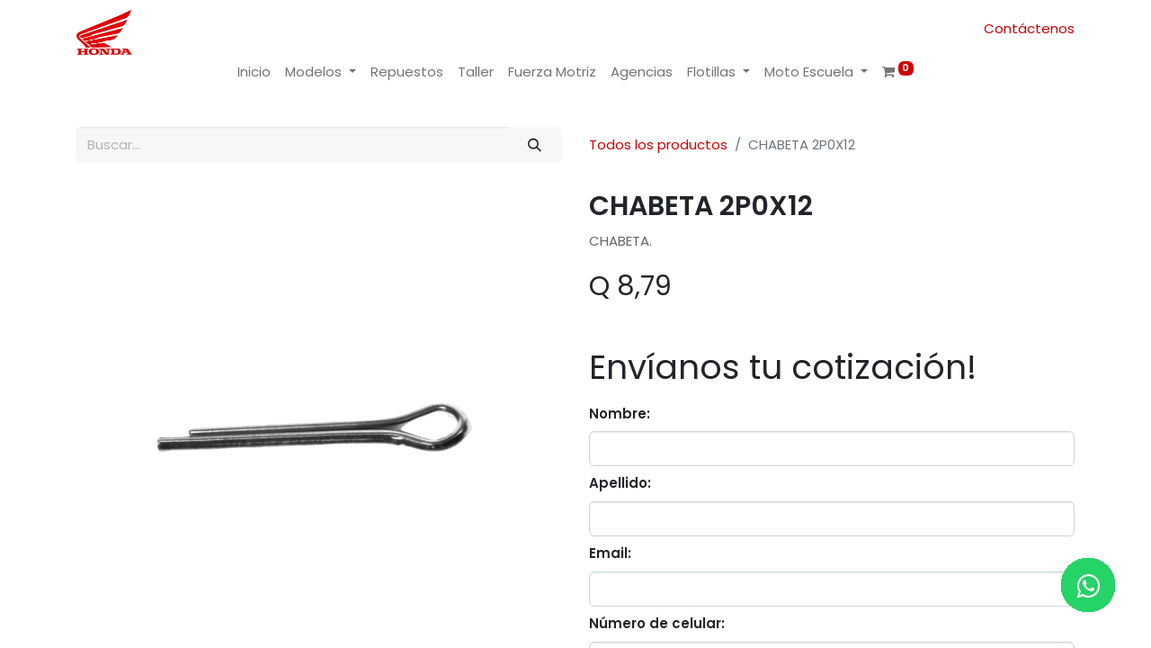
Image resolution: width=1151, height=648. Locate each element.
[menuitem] (254, 72)
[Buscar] (535, 145)
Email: (610, 553)
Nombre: (619, 413)
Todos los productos (658, 144)
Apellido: (620, 482)
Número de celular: (657, 623)
